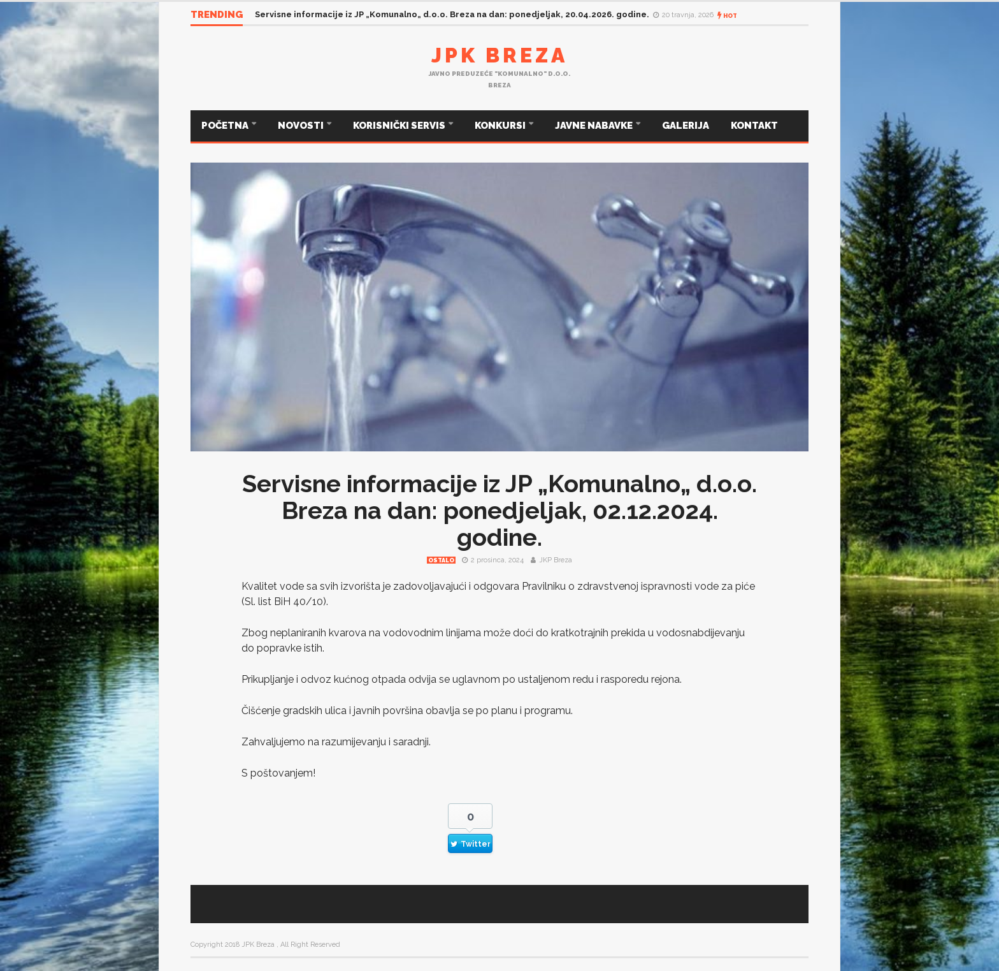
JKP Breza (555, 560)
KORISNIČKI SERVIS (400, 125)
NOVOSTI (302, 125)
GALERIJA (685, 125)
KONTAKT (754, 125)
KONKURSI (501, 125)
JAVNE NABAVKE (595, 125)
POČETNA (225, 125)
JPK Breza (499, 55)
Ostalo (441, 560)
